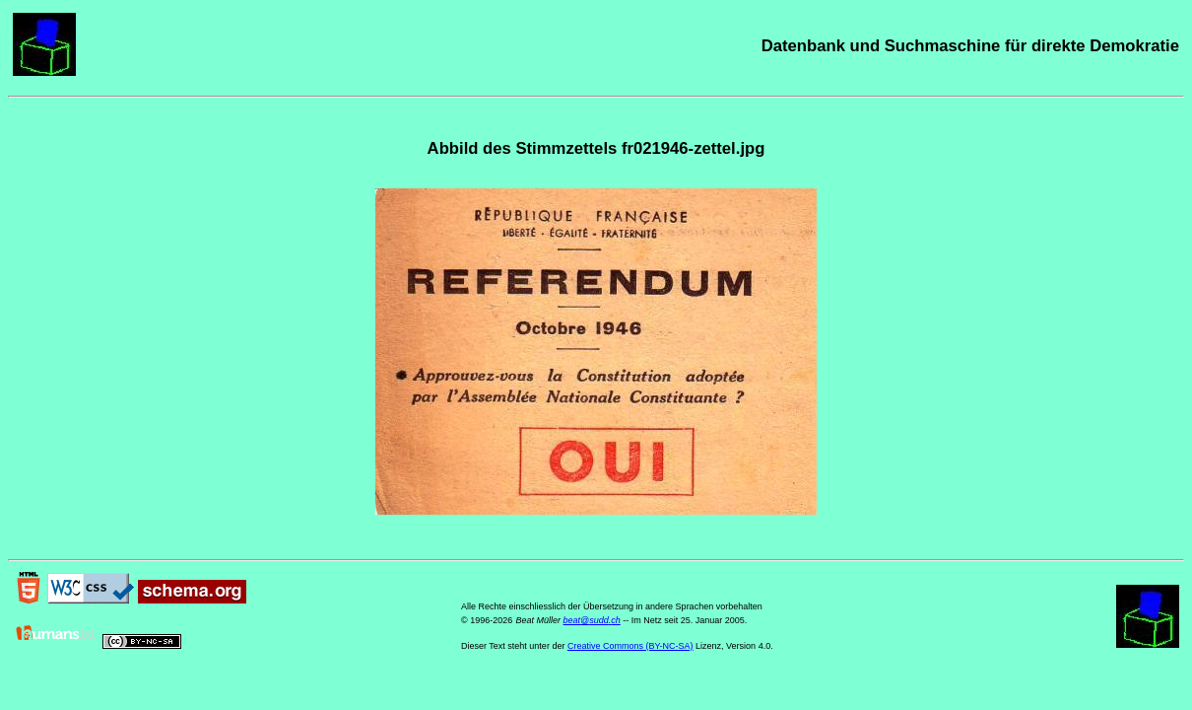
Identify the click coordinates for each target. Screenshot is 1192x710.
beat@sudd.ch (592, 620)
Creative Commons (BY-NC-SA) (630, 646)
